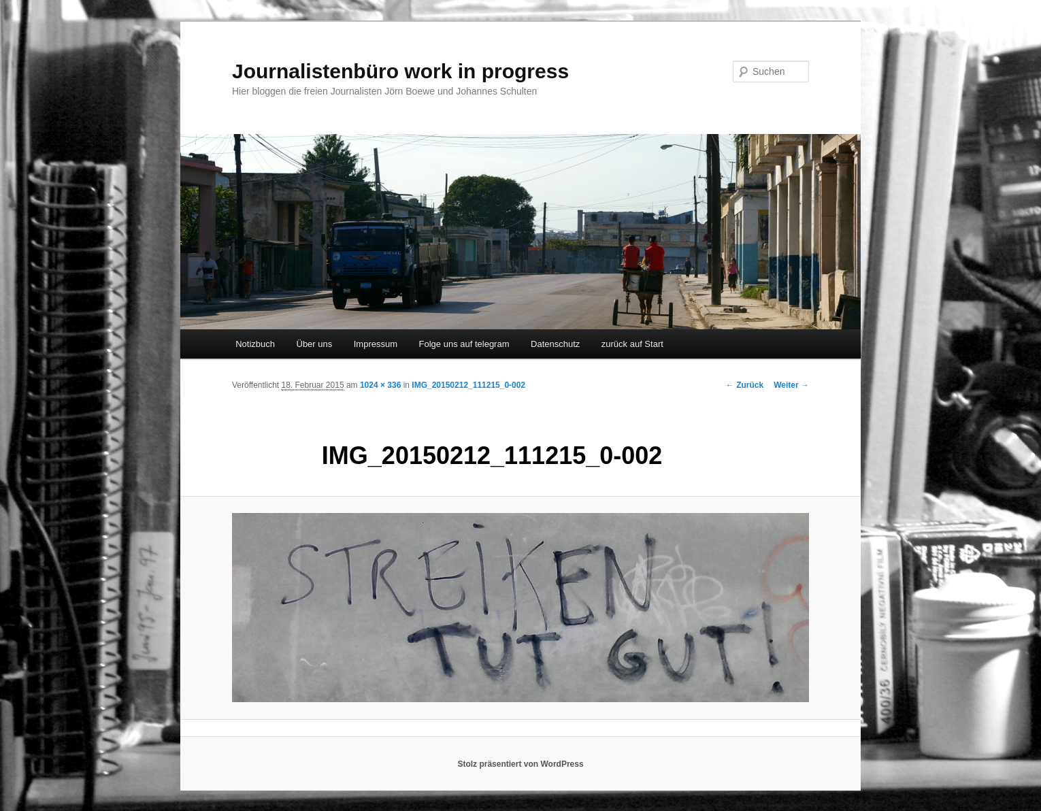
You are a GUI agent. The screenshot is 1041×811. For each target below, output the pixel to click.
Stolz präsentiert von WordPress (520, 764)
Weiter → (791, 385)
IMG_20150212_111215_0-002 (468, 385)
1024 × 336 (380, 385)
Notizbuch (255, 344)
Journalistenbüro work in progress (400, 71)
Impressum (375, 344)
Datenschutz (555, 344)
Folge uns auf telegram (464, 344)
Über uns (315, 344)
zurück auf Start (632, 344)
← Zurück (744, 385)
